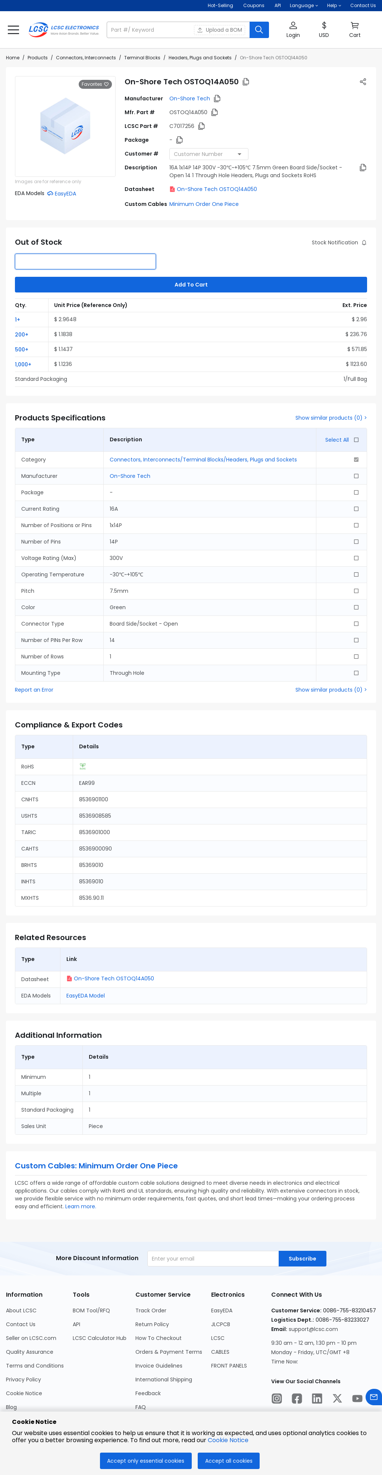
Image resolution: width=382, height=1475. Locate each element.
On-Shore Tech (189, 98)
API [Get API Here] (278, 5)
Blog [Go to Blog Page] (11, 1407)
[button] (304, 5)
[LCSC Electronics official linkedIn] (317, 1399)
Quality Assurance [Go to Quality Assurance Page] (29, 1352)
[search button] (259, 30)
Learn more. (80, 1206)
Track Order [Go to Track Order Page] (150, 1310)
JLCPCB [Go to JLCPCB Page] (220, 1324)
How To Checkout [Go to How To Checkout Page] (158, 1338)
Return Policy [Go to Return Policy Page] (152, 1324)
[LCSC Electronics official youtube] (357, 1399)
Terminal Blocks (142, 57)
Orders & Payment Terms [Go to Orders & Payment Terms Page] (168, 1352)
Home (12, 57)
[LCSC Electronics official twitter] (337, 1399)
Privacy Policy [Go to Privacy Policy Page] (23, 1379)
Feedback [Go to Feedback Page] (148, 1393)
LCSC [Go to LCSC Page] (218, 1338)
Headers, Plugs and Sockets (200, 57)
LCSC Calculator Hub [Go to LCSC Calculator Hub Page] (99, 1338)
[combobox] (208, 154)
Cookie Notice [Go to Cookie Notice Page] (24, 1393)
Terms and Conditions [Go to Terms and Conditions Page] (35, 1365)
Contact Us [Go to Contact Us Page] (20, 1324)
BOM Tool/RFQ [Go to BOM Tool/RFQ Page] (91, 1310)
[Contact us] (374, 1398)
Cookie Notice (228, 1440)
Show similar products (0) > (331, 418)
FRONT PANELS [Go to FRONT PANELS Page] (229, 1365)
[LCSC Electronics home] (63, 29)
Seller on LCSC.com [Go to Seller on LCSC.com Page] (31, 1338)
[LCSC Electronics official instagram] (276, 1399)
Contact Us (363, 5)
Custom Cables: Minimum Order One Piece (96, 1166)
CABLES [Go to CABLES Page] (220, 1352)
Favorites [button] (95, 84)
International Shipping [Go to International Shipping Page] (163, 1379)
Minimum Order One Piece (204, 204)
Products (38, 57)
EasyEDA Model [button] (85, 995)
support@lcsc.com (313, 1329)
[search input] (179, 30)
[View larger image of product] (65, 126)
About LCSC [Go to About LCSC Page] (21, 1310)
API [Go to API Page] (76, 1324)
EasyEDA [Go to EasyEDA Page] (221, 1310)
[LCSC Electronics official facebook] (297, 1399)
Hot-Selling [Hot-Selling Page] (221, 5)
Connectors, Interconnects (86, 57)
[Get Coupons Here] (253, 5)
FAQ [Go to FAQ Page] (140, 1407)
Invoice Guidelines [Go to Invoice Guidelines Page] (158, 1365)
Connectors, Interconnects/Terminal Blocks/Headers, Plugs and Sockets (203, 459)
